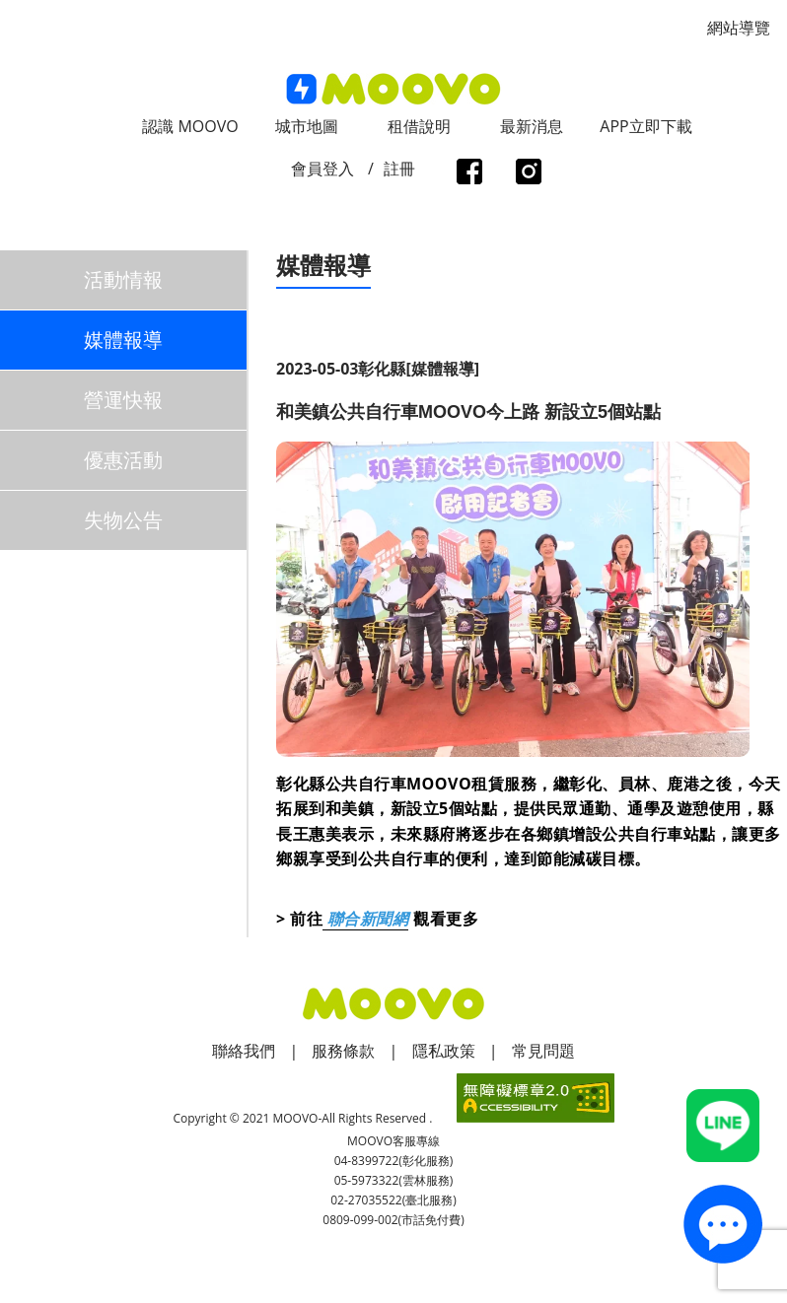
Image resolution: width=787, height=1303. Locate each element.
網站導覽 (738, 27)
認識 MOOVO (190, 126)
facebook (469, 173)
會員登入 (322, 168)
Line (722, 1125)
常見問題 (543, 1051)
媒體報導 (123, 339)
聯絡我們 (243, 1051)
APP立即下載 (645, 126)
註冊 (399, 168)
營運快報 (123, 399)
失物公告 (123, 520)
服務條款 (343, 1051)
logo (394, 89)
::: (6, 11)
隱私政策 (443, 1051)
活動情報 (123, 279)
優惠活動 (123, 459)
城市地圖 (306, 126)
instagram (528, 173)
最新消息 (531, 126)
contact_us (722, 1223)
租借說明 (419, 126)
